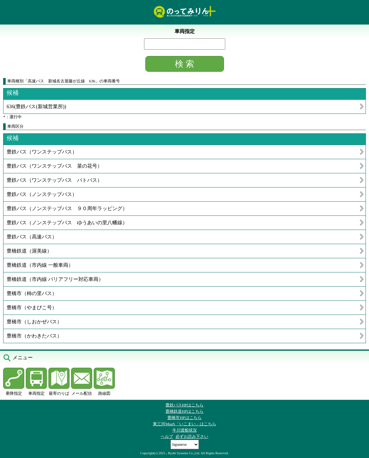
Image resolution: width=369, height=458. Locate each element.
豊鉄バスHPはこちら (184, 405)
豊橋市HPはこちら (184, 417)
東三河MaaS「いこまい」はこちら (184, 424)
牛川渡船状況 (184, 430)
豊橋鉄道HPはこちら (184, 411)
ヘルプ (167, 436)
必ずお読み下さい (192, 436)
